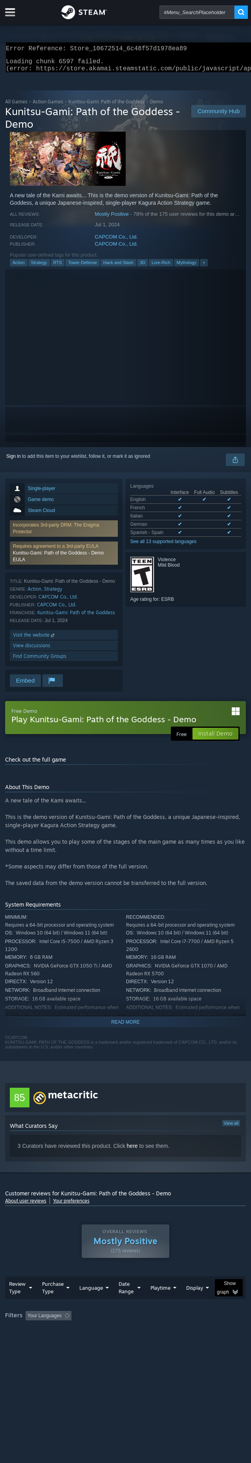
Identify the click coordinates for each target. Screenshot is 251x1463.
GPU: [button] (171, 1342)
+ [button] (204, 267)
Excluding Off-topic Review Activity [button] (124, 1331)
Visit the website (34, 639)
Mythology (186, 267)
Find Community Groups (39, 661)
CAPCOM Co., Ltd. (116, 241)
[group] (125, 1337)
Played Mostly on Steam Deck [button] (38, 1342)
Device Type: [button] (205, 1342)
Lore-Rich (161, 267)
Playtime (160, 1303)
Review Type (17, 1303)
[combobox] (197, 12)
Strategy (39, 267)
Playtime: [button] (184, 1331)
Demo (156, 106)
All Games (16, 106)
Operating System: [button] (104, 1342)
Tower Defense (82, 267)
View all (231, 1127)
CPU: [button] (144, 1342)
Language (91, 1303)
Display (194, 1303)
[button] (64, 557)
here (132, 1150)
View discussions (31, 650)
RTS (57, 267)
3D (142, 267)
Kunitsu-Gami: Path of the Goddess (76, 617)
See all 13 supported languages (163, 546)
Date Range (126, 1303)
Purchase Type (53, 1303)
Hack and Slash (118, 267)
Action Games (48, 106)
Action (19, 267)
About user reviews (25, 1205)
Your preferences (71, 1205)
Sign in (13, 461)
